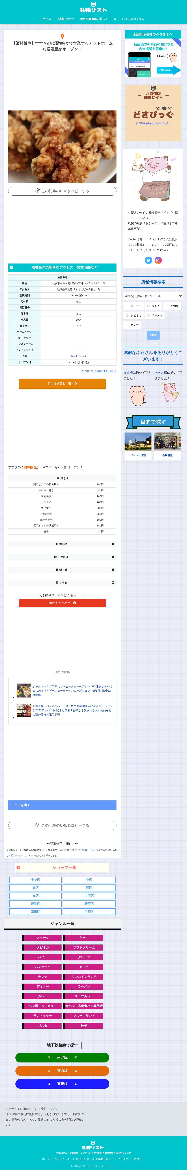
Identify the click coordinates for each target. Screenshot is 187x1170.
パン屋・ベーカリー (43, 1006)
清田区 (35, 911)
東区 (35, 888)
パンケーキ (42, 967)
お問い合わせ (65, 18)
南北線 (62, 1058)
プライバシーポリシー (131, 1159)
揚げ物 (63, 544)
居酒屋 (174, 306)
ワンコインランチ (84, 977)
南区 (35, 896)
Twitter (84, 849)
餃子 (84, 1025)
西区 (89, 888)
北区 (89, 880)
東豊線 (62, 1084)
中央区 (35, 880)
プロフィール (61, 1159)
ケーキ (84, 937)
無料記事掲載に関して (94, 18)
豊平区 (89, 903)
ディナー (42, 986)
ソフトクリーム (84, 947)
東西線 (62, 1071)
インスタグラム (133, 18)
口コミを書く (21, 805)
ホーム (47, 18)
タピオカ (42, 947)
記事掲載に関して (103, 1159)
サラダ (63, 582)
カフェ (84, 967)
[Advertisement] (62, 81)
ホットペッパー (79, 356)
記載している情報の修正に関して (100, 371)
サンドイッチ (42, 1016)
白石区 (89, 896)
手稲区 (89, 911)
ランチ (42, 977)
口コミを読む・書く (62, 383)
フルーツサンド (84, 1016)
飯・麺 (63, 569)
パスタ (42, 1025)
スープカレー (84, 996)
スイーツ (42, 937)
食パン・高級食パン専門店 (84, 1006)
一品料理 (63, 556)
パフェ (42, 957)
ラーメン (84, 986)
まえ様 (128, 372)
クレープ (84, 957)
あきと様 (161, 372)
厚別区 (35, 903)
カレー (42, 996)
